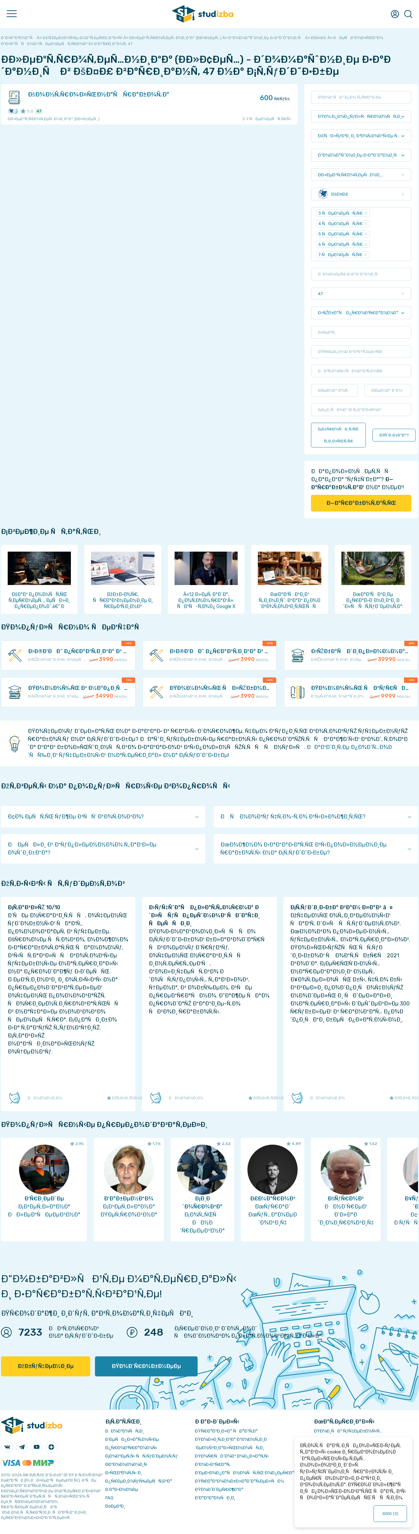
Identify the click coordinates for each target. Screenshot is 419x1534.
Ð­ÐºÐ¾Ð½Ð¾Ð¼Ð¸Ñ (127, 1464)
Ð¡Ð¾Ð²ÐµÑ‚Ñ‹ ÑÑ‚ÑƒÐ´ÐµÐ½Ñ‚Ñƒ (141, 1456)
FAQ (109, 1497)
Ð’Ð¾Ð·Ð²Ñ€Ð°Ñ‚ (212, 1464)
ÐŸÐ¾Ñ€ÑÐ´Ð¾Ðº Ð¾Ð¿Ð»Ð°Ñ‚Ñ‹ (232, 1456)
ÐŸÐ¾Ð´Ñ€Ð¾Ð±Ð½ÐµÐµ (146, 1366)
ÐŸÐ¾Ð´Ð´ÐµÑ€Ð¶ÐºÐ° (219, 1489)
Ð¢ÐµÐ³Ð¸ (115, 1506)
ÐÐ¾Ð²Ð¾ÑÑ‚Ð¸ (124, 1430)
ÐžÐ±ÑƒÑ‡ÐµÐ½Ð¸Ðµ (46, 1366)
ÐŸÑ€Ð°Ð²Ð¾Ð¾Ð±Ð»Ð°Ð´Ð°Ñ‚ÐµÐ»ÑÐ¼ (239, 1481)
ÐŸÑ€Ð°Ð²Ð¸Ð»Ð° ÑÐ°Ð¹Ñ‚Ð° (226, 1430)
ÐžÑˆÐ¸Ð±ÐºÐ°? (394, 435)
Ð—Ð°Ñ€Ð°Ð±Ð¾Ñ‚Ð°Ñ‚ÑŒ (361, 503)
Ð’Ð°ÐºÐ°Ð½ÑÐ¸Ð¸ (215, 1497)
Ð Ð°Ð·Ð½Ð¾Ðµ (121, 1489)
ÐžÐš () (390, 1513)
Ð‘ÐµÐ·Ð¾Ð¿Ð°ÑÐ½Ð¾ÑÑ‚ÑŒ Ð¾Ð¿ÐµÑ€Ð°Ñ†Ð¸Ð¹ (251, 1472)
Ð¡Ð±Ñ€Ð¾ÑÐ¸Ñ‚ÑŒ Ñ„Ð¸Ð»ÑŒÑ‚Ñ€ (338, 435)
